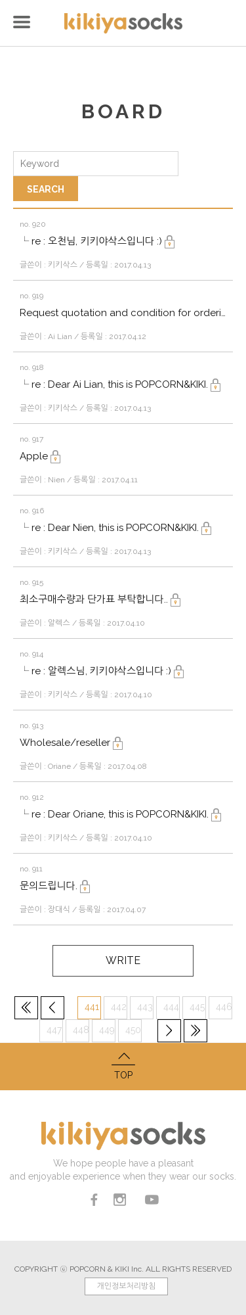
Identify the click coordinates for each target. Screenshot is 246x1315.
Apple (40, 456)
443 (145, 1007)
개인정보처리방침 (125, 1286)
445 (197, 1007)
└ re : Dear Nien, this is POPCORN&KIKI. (115, 528)
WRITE (123, 960)
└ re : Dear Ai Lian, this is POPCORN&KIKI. (120, 384)
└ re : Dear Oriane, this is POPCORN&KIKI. (120, 814)
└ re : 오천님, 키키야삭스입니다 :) (97, 241)
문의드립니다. (55, 886)
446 (224, 1007)
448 (81, 1030)
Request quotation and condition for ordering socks (123, 313)
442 (119, 1007)
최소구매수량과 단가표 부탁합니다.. (100, 599)
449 (107, 1030)
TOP (123, 1065)
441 (92, 1007)
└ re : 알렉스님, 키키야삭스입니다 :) (102, 671)
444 (171, 1007)
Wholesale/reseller (71, 743)
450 (133, 1030)
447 (54, 1030)
